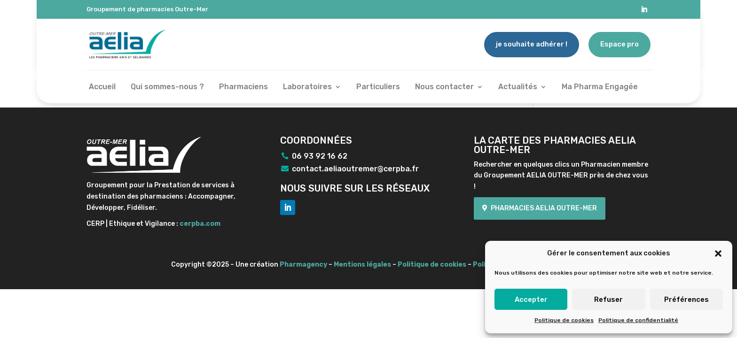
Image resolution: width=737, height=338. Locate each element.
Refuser (608, 299)
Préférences (686, 299)
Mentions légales (362, 265)
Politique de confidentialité (638, 320)
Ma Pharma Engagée (600, 87)
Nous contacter (444, 87)
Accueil (102, 87)
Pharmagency (303, 265)
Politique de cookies (564, 320)
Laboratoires (307, 87)
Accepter (531, 299)
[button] (718, 253)
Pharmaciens (243, 87)
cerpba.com (200, 224)
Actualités (517, 87)
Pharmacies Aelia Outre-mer (544, 208)
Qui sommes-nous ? (167, 87)
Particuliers (378, 87)
